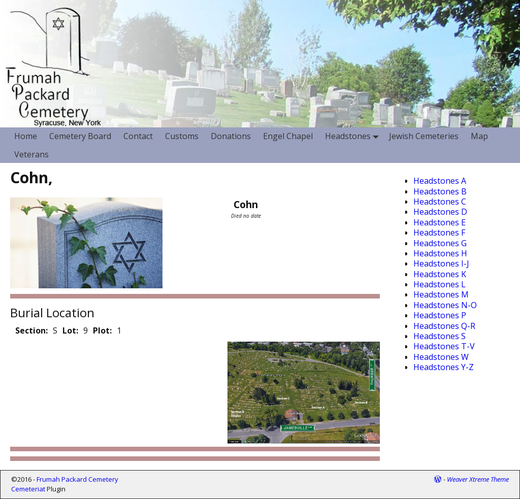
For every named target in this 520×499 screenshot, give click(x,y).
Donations (231, 136)
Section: (31, 330)
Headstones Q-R (444, 325)
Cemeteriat (28, 488)
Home (25, 136)
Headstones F (439, 232)
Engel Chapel (288, 136)
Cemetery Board (80, 136)
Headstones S (439, 336)
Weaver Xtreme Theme (478, 479)
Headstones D (440, 211)
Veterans (31, 154)
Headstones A (439, 180)
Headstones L (439, 284)
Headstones (354, 136)
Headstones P (439, 315)
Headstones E (439, 222)
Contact (138, 136)
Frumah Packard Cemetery (77, 479)
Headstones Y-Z (443, 367)
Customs (182, 136)
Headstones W (441, 356)
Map (479, 136)
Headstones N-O (445, 305)
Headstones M (441, 294)
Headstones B (440, 191)
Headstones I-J (441, 263)
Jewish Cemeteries (424, 136)
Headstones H (440, 253)
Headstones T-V (444, 346)
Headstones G (440, 243)
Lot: (70, 330)
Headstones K (439, 274)
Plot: (102, 330)
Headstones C (439, 201)
